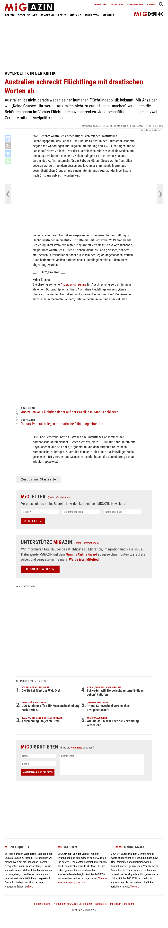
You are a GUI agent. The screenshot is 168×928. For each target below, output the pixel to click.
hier (30, 886)
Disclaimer (129, 903)
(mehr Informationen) (59, 497)
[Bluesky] (8, 153)
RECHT (62, 15)
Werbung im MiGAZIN (64, 903)
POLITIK (10, 15)
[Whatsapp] (8, 161)
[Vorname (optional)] (81, 511)
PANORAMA (47, 15)
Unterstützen (135, 4)
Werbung (152, 4)
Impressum (115, 903)
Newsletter (99, 4)
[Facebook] (8, 138)
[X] (8, 145)
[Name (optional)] (122, 511)
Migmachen (116, 4)
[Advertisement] (84, 44)
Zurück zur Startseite (38, 479)
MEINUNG (108, 15)
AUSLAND (75, 15)
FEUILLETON (91, 15)
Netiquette (76, 747)
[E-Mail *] (40, 511)
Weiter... (135, 886)
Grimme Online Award (81, 554)
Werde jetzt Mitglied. (84, 559)
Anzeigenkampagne (73, 284)
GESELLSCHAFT (27, 15)
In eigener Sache (42, 903)
